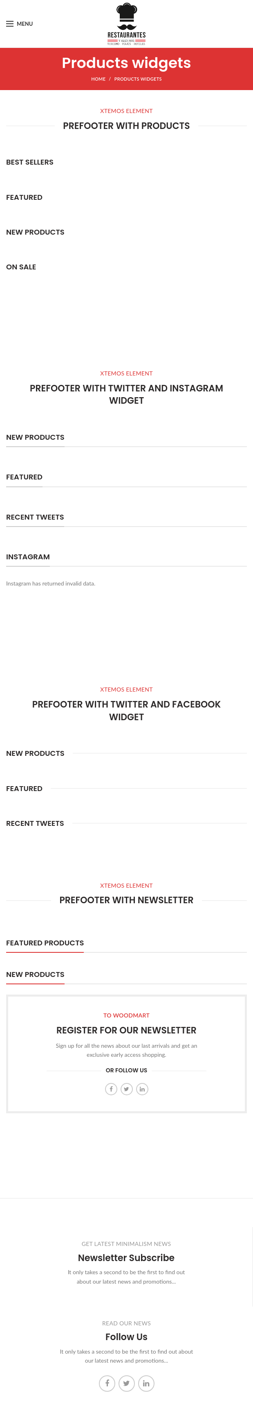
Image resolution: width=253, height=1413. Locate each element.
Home (98, 78)
